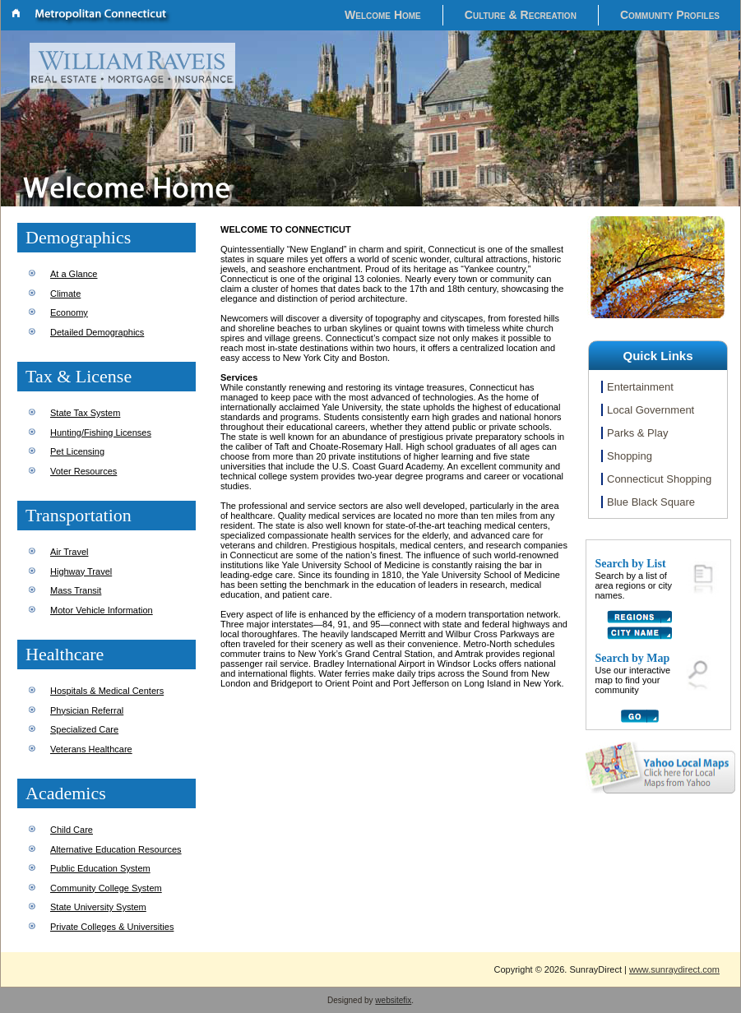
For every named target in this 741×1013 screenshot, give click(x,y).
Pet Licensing (77, 451)
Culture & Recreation (521, 14)
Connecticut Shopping (659, 479)
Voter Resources (83, 471)
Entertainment (640, 387)
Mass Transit (75, 590)
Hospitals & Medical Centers (107, 691)
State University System (98, 907)
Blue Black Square (651, 502)
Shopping (629, 456)
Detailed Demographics (97, 332)
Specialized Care (84, 729)
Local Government (650, 410)
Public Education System (100, 868)
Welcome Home (383, 14)
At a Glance (73, 274)
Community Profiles (670, 14)
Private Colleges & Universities (112, 927)
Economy (69, 312)
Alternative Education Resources (116, 849)
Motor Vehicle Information (101, 610)
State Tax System (85, 413)
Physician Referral (86, 710)
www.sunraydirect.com (674, 969)
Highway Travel (81, 571)
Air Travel (69, 552)
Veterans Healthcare (91, 749)
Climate (65, 293)
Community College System (106, 888)
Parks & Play (637, 433)
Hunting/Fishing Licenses (100, 432)
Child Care (71, 830)
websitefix (393, 1000)
